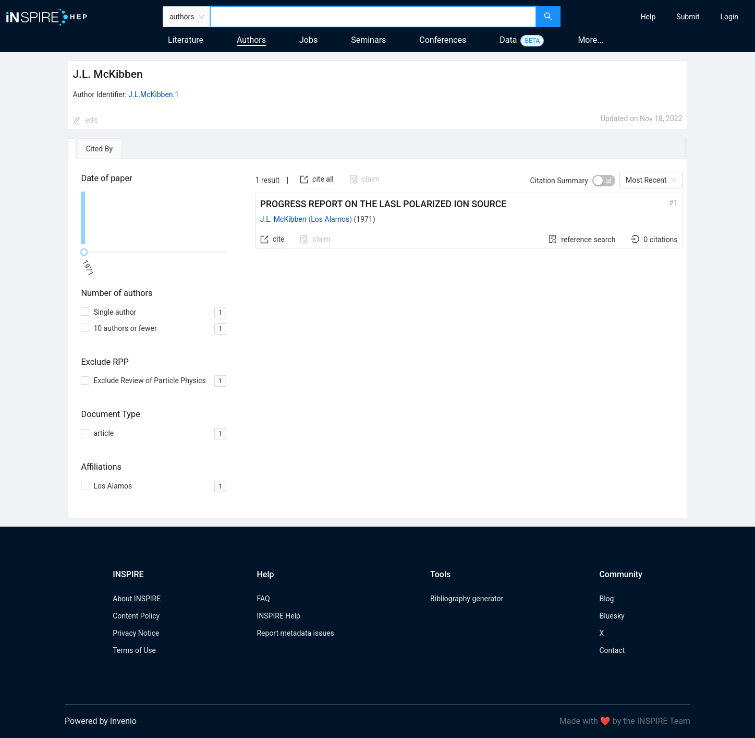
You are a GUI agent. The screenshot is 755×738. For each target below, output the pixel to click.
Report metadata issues (295, 633)
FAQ (263, 598)
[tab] (98, 148)
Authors (251, 40)
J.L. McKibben (283, 219)
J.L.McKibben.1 (153, 94)
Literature (185, 40)
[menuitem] (648, 16)
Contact (612, 650)
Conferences (442, 40)
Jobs (308, 40)
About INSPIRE (137, 598)
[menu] (659, 16)
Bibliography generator (466, 598)
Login (729, 17)
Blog (606, 598)
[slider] (84, 252)
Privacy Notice (136, 633)
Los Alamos (330, 219)
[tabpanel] (377, 339)
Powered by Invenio (101, 721)
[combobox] (373, 16)
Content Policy (136, 616)
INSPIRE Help (278, 616)
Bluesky (611, 616)
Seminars (368, 40)
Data (508, 40)
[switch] (603, 180)
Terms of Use (134, 650)
